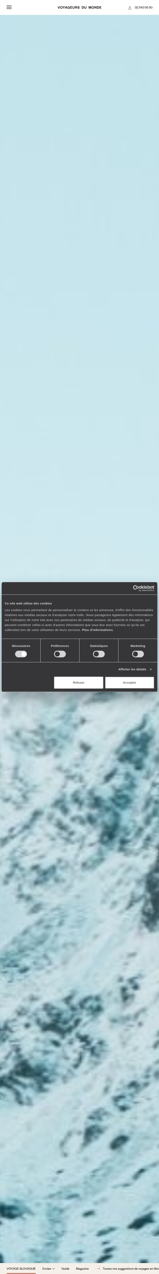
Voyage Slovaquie (21, 1268)
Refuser (78, 682)
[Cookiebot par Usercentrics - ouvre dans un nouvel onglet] (136, 588)
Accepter (129, 682)
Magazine (82, 1268)
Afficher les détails (132, 669)
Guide (65, 1268)
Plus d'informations (97, 630)
